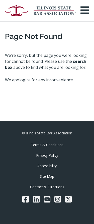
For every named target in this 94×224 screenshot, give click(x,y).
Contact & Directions (47, 186)
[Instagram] (57, 199)
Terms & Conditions (47, 144)
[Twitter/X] (68, 199)
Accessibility (47, 165)
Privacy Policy (47, 155)
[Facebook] (25, 199)
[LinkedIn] (36, 199)
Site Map (47, 176)
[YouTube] (47, 199)
